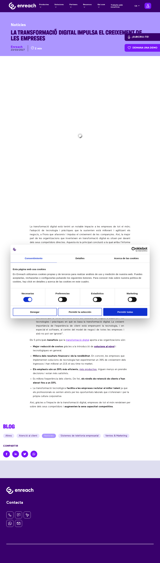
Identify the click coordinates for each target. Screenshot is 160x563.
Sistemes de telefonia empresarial (79, 436)
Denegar (34, 312)
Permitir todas (125, 312)
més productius (88, 369)
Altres (8, 436)
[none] (137, 6)
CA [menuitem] (135, 6)
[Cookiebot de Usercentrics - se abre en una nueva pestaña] (133, 249)
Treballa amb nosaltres (117, 6)
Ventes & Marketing (116, 436)
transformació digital (77, 340)
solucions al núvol (104, 346)
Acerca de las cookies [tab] (126, 258)
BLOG (9, 426)
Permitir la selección (80, 312)
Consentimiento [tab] (34, 258)
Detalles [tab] (79, 258)
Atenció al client (28, 436)
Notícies (49, 436)
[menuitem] (137, 6)
